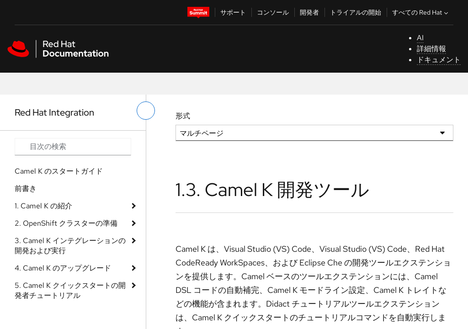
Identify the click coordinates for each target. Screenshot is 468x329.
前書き (26, 188)
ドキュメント (439, 59)
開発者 (309, 12)
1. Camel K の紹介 (43, 206)
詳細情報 (431, 48)
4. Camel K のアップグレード (63, 268)
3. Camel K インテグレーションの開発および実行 (70, 245)
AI (420, 37)
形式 (183, 116)
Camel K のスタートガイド (59, 171)
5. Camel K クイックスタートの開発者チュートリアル (70, 290)
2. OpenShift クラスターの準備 (66, 223)
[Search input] (73, 146)
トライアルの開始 (355, 12)
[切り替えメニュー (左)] (146, 110)
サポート (233, 12)
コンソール (273, 12)
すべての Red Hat (421, 12)
